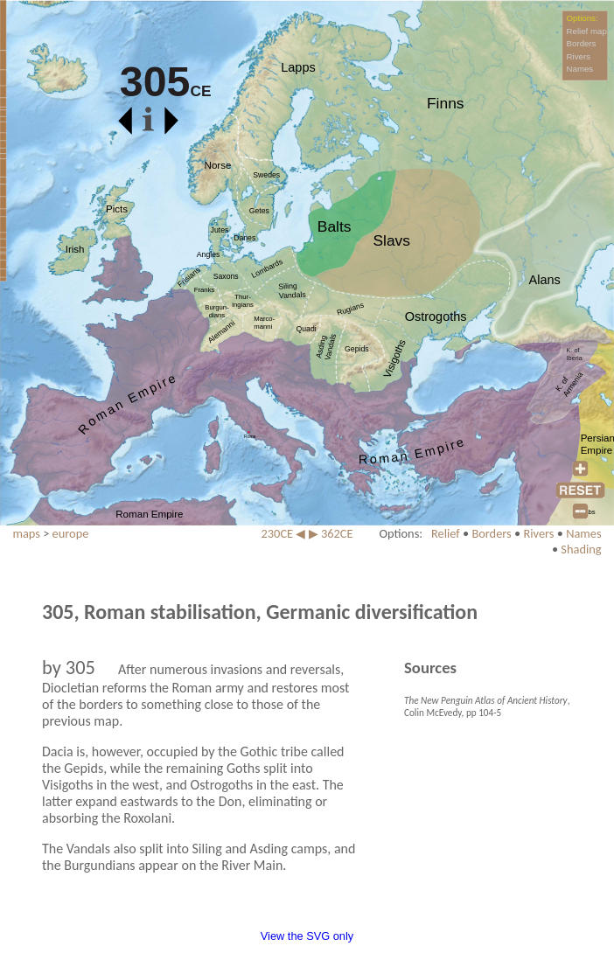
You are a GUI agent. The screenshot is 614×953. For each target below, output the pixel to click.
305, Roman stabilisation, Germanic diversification (260, 611)
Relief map (587, 31)
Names (580, 68)
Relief (445, 533)
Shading (581, 549)
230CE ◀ (284, 533)
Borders (582, 43)
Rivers (578, 56)
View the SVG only (307, 936)
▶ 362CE (331, 533)
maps (26, 533)
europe (70, 533)
